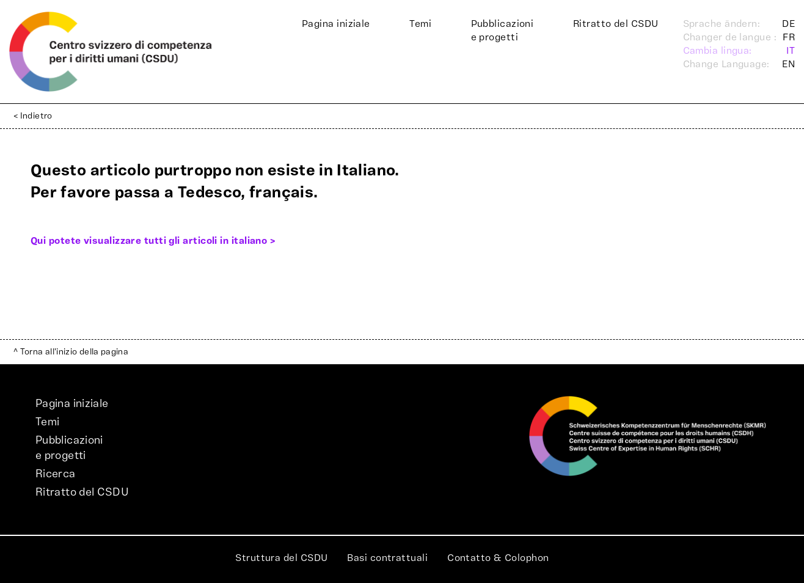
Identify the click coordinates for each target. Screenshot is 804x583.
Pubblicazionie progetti (502, 30)
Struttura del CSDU (281, 558)
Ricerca (55, 474)
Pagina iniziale (336, 24)
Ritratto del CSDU (616, 24)
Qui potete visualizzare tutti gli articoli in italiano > (153, 241)
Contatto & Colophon (498, 558)
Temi (420, 24)
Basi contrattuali (387, 558)
